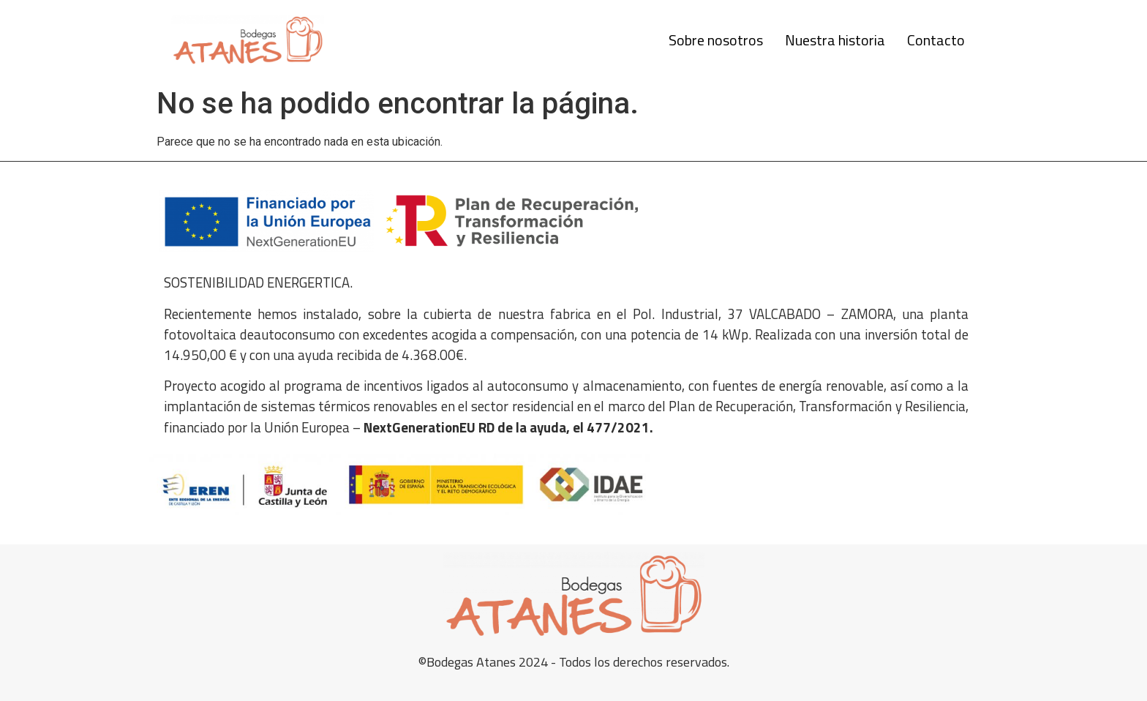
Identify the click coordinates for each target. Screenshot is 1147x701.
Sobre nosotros (716, 40)
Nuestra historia (835, 40)
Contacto (936, 40)
